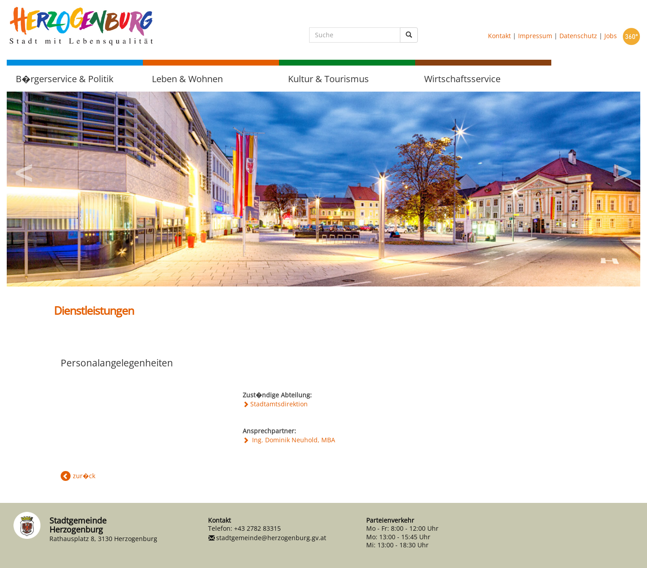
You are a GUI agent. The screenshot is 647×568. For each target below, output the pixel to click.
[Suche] (354, 35)
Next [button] (622, 170)
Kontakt (499, 35)
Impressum (535, 35)
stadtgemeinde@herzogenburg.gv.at (271, 537)
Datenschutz (578, 35)
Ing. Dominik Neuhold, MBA (292, 440)
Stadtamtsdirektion (279, 404)
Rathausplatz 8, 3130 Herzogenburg (103, 538)
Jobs (610, 35)
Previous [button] (25, 170)
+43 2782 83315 (257, 528)
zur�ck (84, 475)
